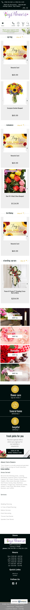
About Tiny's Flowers (8, 462)
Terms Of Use (10, 606)
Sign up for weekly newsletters (15, 452)
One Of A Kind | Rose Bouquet (15, 196)
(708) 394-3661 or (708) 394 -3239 (14, 2)
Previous (2, 60)
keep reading (5, 469)
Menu (2, 25)
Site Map (21, 609)
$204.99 (15, 298)
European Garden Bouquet (15, 108)
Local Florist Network (11, 609)
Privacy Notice (19, 606)
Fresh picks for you (15, 440)
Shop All (18, 37)
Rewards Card (15, 68)
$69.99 (15, 75)
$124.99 (15, 203)
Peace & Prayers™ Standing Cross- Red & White (15, 292)
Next (27, 60)
